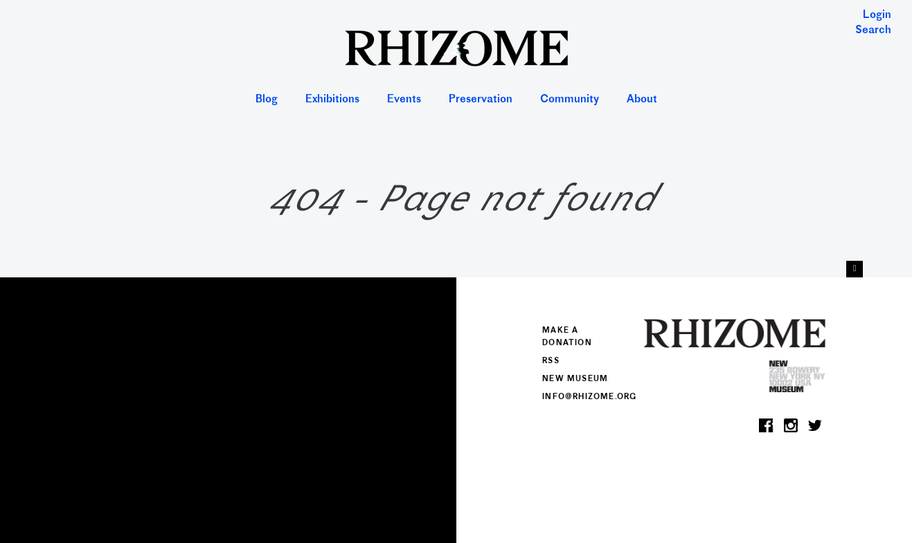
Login (877, 15)
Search (873, 31)
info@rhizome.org (589, 397)
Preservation (480, 100)
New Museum (575, 379)
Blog (267, 100)
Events (404, 100)
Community (569, 100)
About (642, 100)
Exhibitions (332, 100)
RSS (551, 361)
